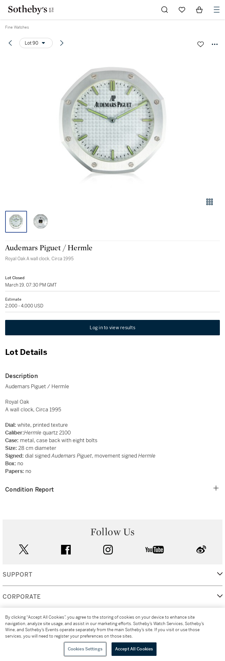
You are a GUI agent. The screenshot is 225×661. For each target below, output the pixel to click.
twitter (24, 549)
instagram (108, 549)
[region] (112, 634)
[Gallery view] (209, 201)
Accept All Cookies (134, 649)
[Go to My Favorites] (182, 9)
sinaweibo (201, 549)
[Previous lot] (10, 43)
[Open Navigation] (216, 9)
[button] (112, 123)
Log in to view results (112, 327)
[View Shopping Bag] (199, 9)
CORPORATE (22, 596)
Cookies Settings (85, 649)
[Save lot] (200, 44)
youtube (154, 550)
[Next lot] (61, 43)
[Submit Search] (164, 9)
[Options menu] (36, 43)
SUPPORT (17, 574)
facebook (66, 549)
